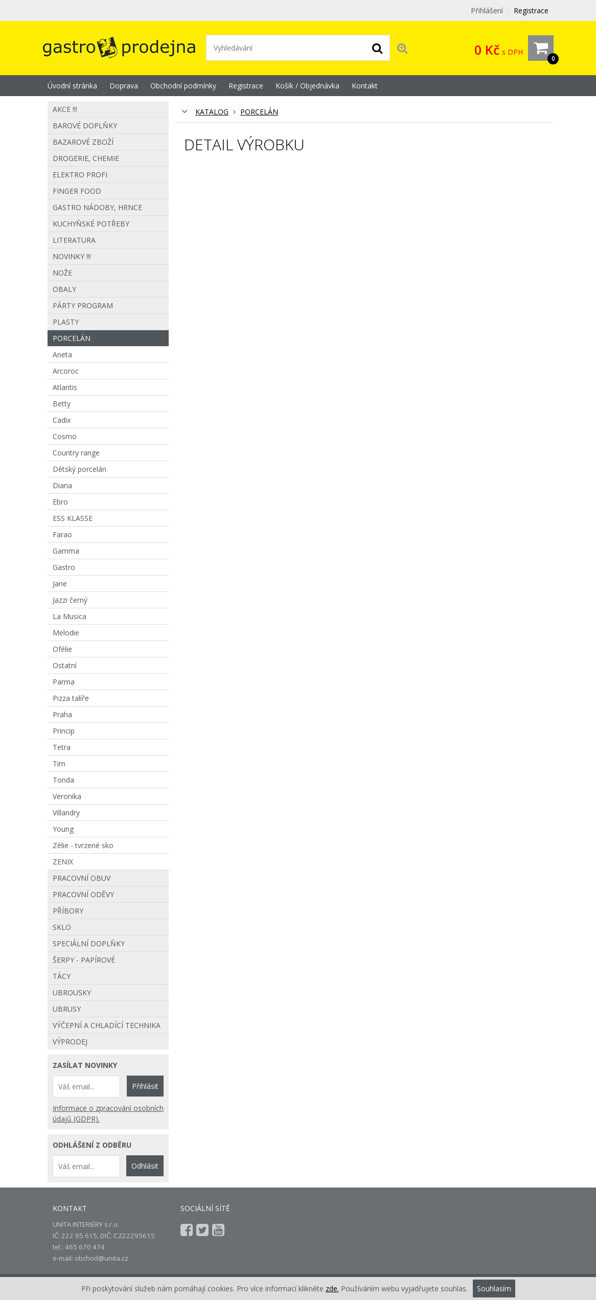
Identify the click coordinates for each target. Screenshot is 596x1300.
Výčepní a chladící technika (107, 1025)
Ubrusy (67, 1009)
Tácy (62, 976)
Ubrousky (72, 992)
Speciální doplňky (89, 943)
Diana (62, 485)
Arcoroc (66, 371)
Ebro (60, 502)
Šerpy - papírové (84, 960)
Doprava (123, 85)
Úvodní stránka (72, 85)
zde (331, 1288)
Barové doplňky (85, 125)
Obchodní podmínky (183, 85)
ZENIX (63, 861)
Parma (64, 682)
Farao (62, 534)
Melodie (66, 632)
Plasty (66, 322)
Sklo (62, 927)
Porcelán (259, 112)
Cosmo (65, 436)
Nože (62, 273)
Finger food (77, 191)
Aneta (62, 354)
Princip (64, 731)
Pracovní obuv (81, 878)
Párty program (83, 305)
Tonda (63, 780)
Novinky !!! (72, 256)
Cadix (62, 420)
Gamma (66, 551)
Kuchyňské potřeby (91, 224)
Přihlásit (145, 1086)
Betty (62, 403)
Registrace (531, 10)
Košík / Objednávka (307, 85)
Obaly (64, 289)
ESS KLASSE (73, 518)
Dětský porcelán (79, 469)
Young (63, 829)
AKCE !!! (65, 109)
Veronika (67, 796)
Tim (59, 763)
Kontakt (365, 85)
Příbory (68, 911)
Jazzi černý (70, 600)
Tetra (62, 747)
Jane (60, 583)
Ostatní (65, 665)
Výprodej (70, 1041)
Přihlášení (487, 10)
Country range (76, 453)
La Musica (69, 616)
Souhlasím (494, 1288)
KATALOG (211, 112)
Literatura (74, 240)
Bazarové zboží (83, 142)
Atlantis (65, 387)
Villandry (66, 812)
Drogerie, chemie (86, 158)
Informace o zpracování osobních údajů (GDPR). (108, 1113)
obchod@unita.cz (101, 1258)
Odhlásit (144, 1166)
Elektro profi (80, 174)
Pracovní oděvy (83, 894)
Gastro (64, 567)
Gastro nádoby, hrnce (97, 207)
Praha (62, 714)
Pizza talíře (71, 698)
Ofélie (62, 649)
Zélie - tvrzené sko (83, 845)
